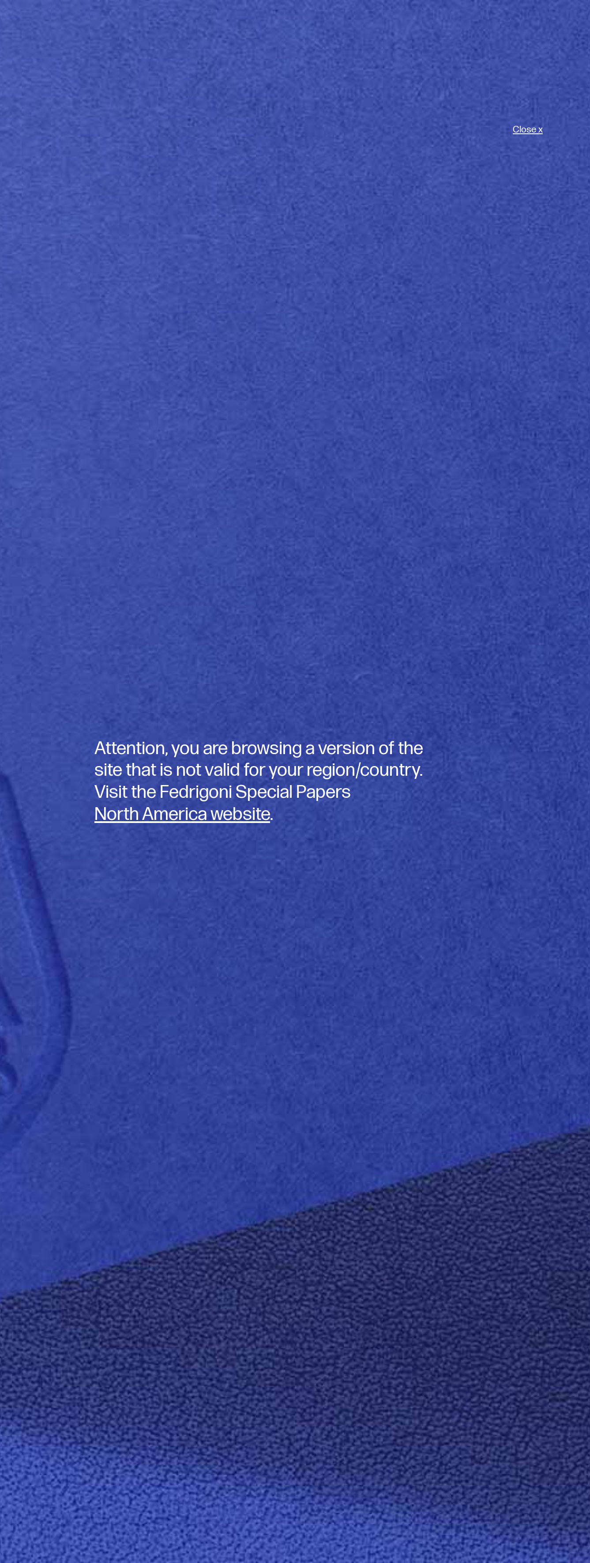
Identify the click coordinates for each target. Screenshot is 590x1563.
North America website (182, 814)
